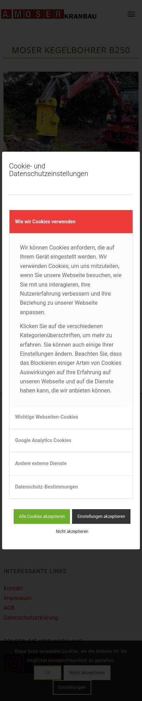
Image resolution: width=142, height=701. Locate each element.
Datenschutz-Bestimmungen (46, 487)
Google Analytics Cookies (43, 440)
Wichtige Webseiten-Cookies (46, 417)
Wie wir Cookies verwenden (45, 221)
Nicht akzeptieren (72, 531)
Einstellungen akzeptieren (101, 516)
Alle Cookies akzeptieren (42, 516)
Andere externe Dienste (40, 463)
